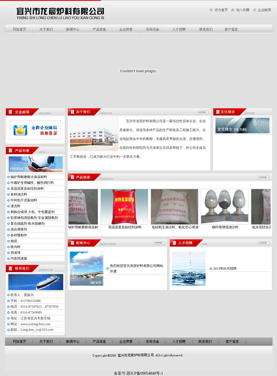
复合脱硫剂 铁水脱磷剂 (28, 223)
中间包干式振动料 (24, 200)
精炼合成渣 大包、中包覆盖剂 (33, 212)
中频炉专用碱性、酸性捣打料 (32, 183)
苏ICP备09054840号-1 (145, 373)
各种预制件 (19, 235)
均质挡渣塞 (19, 258)
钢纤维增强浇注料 (227, 227)
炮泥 (14, 241)
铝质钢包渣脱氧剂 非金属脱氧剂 (34, 218)
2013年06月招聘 (225, 268)
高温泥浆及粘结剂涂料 (27, 188)
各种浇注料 (19, 194)
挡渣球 (15, 253)
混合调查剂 (19, 229)
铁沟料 (15, 247)
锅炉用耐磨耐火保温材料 (29, 177)
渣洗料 (15, 206)
